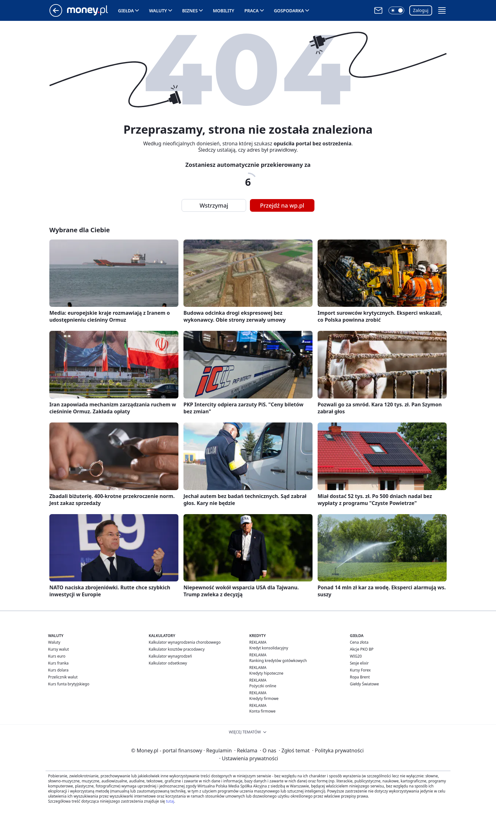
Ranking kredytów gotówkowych (278, 660)
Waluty (158, 11)
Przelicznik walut (63, 677)
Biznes (190, 11)
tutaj (170, 801)
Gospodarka (289, 11)
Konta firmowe (262, 711)
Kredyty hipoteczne (266, 673)
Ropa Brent (360, 677)
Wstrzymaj (214, 205)
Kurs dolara (58, 670)
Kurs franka (58, 663)
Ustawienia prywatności (248, 758)
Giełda (126, 11)
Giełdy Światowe (364, 684)
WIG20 (356, 656)
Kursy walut (58, 649)
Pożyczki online (262, 686)
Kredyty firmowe (264, 698)
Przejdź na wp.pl (282, 205)
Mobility (223, 11)
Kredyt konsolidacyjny (268, 648)
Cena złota (359, 642)
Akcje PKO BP (362, 649)
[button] (396, 10)
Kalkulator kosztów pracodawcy (177, 649)
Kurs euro (56, 656)
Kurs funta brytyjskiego (68, 684)
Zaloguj (421, 10)
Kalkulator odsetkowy (168, 663)
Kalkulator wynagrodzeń (170, 656)
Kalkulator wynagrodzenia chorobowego (184, 642)
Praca (252, 11)
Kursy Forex (360, 670)
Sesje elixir (359, 663)
